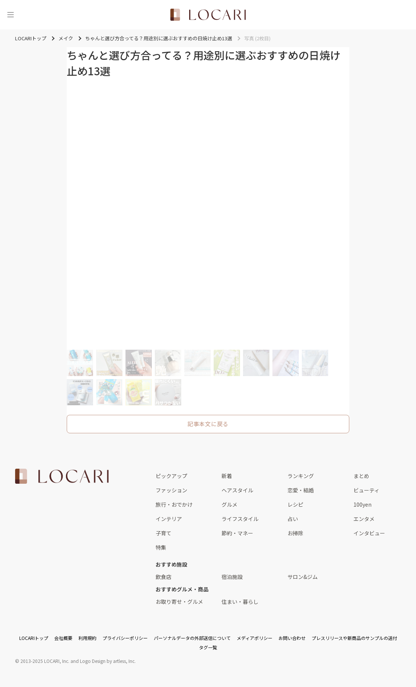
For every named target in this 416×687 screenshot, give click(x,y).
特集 (161, 547)
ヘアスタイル (237, 490)
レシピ (295, 504)
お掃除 (295, 533)
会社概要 (63, 638)
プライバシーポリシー (125, 638)
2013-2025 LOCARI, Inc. (44, 661)
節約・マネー (237, 533)
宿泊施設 (232, 576)
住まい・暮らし (240, 601)
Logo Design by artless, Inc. (108, 661)
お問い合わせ (292, 638)
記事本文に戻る (208, 424)
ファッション (171, 490)
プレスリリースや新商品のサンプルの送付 (354, 638)
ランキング (301, 476)
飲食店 (163, 576)
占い (293, 518)
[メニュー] (10, 15)
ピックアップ (171, 476)
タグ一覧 (208, 647)
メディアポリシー (254, 638)
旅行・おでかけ (174, 504)
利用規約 (87, 638)
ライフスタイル (240, 518)
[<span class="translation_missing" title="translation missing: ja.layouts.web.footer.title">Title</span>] (62, 476)
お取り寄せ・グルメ (179, 601)
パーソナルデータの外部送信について (192, 638)
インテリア (169, 518)
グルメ (229, 504)
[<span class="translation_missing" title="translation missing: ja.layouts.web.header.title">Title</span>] (208, 15)
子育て (163, 533)
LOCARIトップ (33, 638)
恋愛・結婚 (301, 490)
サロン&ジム (303, 576)
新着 (227, 476)
